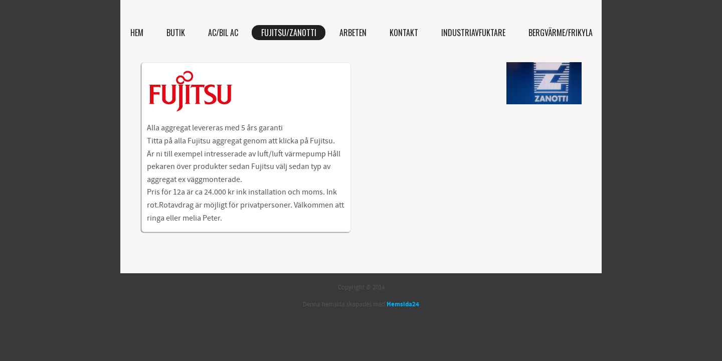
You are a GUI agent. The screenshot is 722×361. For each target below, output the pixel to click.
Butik (175, 33)
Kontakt (404, 33)
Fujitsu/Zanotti (288, 33)
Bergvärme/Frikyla (560, 33)
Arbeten (353, 33)
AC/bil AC (223, 33)
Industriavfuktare (473, 33)
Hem (136, 33)
